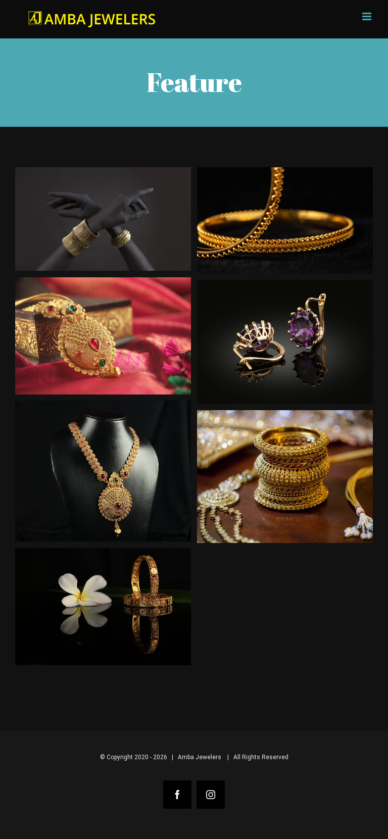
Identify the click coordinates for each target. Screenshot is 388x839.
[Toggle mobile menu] (367, 16)
